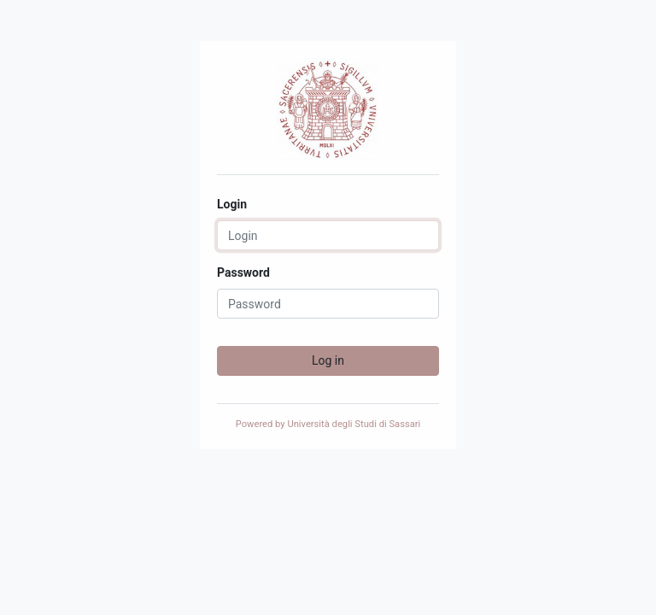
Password (243, 272)
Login (232, 204)
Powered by (328, 424)
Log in (328, 360)
